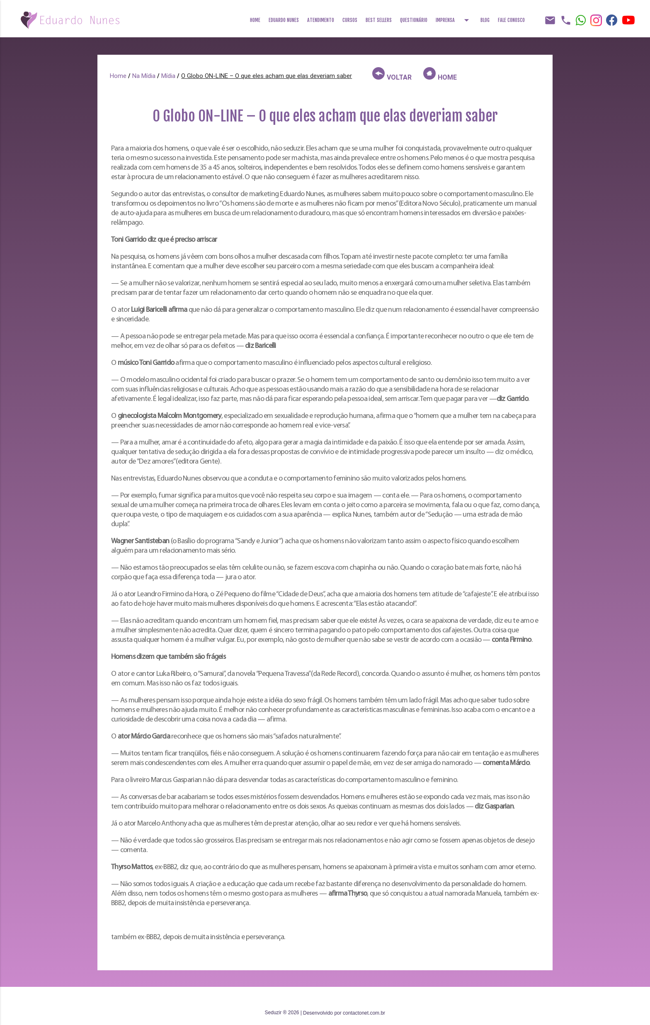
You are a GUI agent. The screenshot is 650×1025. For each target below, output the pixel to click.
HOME (440, 75)
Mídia (168, 77)
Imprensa (454, 17)
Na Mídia (143, 77)
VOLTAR (392, 75)
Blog (485, 20)
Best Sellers (379, 20)
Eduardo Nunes (284, 20)
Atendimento (320, 20)
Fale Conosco (511, 20)
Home (255, 20)
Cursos (349, 20)
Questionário (413, 20)
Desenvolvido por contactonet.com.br (344, 1013)
